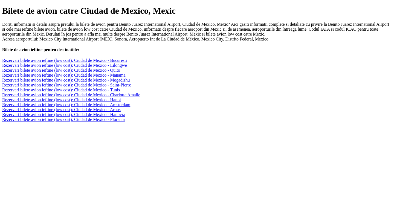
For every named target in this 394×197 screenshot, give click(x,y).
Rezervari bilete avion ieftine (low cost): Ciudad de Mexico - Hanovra (63, 114)
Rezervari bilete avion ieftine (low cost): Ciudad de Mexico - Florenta (63, 119)
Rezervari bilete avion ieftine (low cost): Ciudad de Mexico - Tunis (61, 90)
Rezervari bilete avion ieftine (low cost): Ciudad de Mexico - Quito (61, 70)
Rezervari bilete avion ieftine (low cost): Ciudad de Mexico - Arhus (61, 109)
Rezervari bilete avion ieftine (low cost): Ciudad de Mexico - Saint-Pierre (66, 85)
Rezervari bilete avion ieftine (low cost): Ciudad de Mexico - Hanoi (61, 99)
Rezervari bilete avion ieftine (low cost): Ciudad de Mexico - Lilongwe (64, 65)
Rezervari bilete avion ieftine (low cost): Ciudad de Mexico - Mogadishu (66, 80)
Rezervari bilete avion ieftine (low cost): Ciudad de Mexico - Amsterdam (66, 104)
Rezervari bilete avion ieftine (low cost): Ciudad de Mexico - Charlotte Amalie (71, 94)
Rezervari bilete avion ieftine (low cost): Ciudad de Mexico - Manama (64, 75)
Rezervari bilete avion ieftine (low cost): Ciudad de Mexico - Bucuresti (64, 60)
